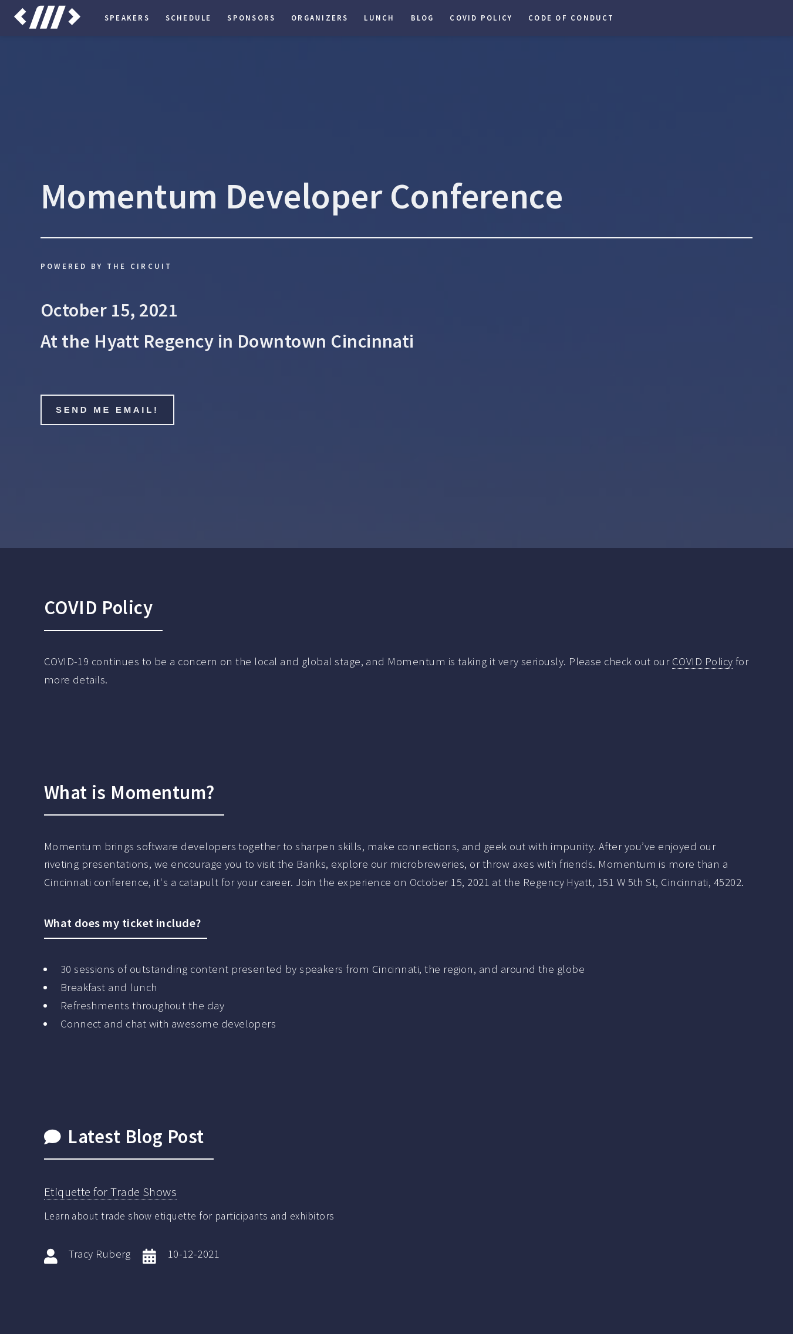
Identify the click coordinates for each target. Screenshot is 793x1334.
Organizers (319, 17)
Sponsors (251, 17)
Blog (422, 17)
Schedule (189, 17)
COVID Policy (481, 17)
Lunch (379, 17)
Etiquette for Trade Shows (110, 1192)
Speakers (127, 17)
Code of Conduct (571, 17)
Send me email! (107, 410)
